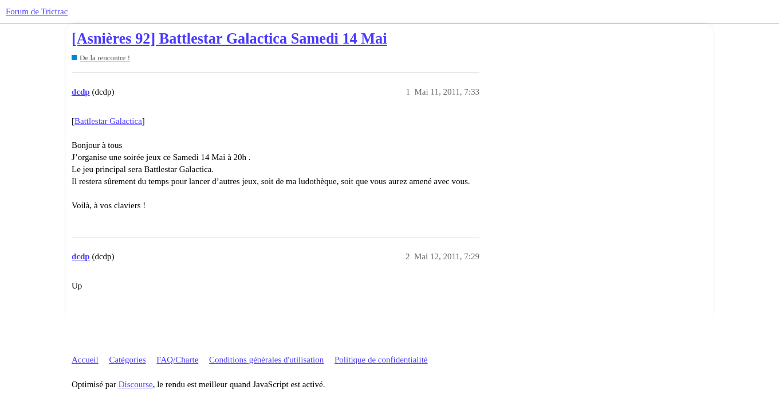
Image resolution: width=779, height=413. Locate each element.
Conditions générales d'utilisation (266, 359)
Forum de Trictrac (37, 11)
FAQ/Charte (177, 359)
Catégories (127, 359)
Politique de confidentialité (381, 359)
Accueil (85, 359)
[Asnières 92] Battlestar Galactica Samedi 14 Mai (229, 38)
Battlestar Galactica (108, 121)
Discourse (136, 384)
